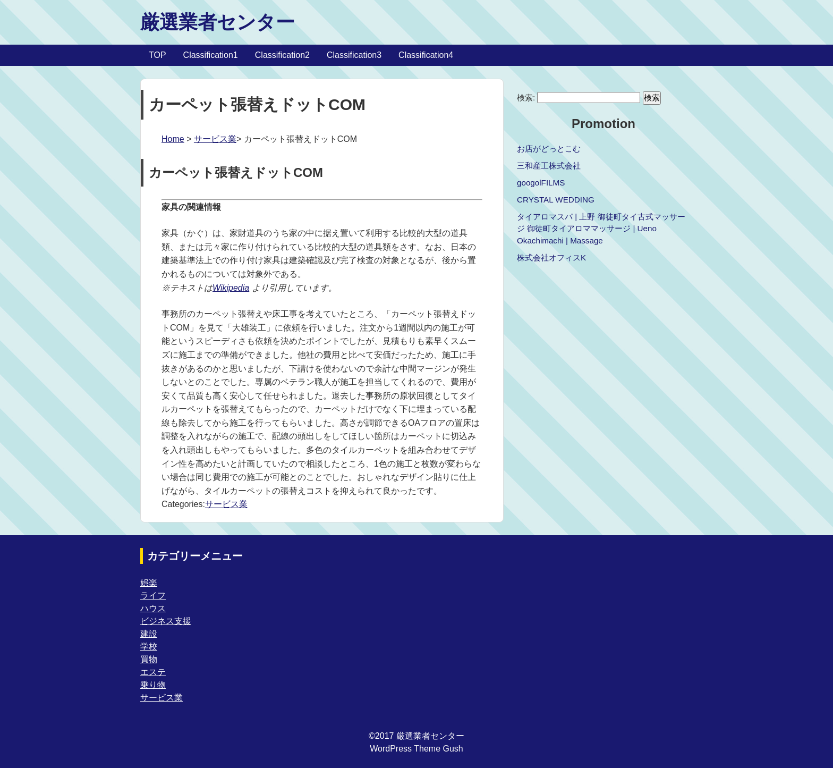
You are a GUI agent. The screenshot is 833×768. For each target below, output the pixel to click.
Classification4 (425, 55)
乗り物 (153, 684)
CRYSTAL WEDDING (555, 199)
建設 (148, 633)
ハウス (153, 608)
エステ (153, 672)
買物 (148, 659)
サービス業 (215, 139)
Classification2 (282, 55)
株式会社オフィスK (551, 257)
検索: (526, 97)
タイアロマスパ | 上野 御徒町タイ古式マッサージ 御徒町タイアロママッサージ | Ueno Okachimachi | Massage (601, 229)
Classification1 (210, 55)
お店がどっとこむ (549, 148)
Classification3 (354, 55)
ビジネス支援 (165, 621)
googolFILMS (541, 182)
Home (173, 139)
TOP (157, 55)
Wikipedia (230, 287)
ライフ (153, 595)
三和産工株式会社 (549, 165)
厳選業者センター (217, 22)
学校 (148, 646)
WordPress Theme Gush (416, 748)
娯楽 (148, 582)
